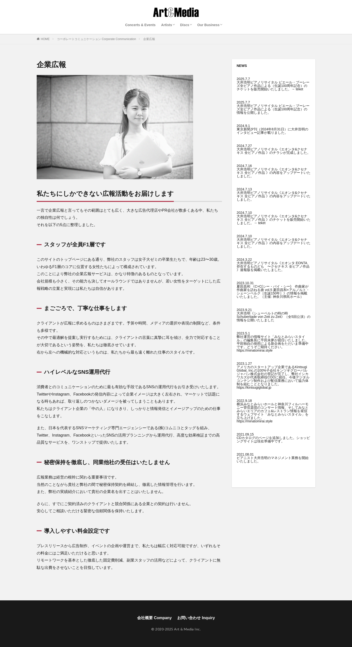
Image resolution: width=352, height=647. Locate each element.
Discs (184, 25)
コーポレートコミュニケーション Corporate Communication (96, 39)
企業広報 (149, 39)
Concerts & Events (140, 25)
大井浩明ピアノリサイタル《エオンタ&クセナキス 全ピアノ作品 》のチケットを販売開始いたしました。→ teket (273, 219)
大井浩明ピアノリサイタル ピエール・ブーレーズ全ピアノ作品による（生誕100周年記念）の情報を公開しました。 (273, 109)
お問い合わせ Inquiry (196, 618)
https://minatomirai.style (255, 350)
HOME (45, 39)
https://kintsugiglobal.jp (254, 387)
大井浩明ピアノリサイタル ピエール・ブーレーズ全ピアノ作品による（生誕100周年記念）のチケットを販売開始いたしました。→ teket (273, 85)
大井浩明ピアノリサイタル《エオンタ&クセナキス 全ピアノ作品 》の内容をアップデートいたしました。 (273, 172)
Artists (166, 25)
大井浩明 (260, 458)
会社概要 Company (154, 618)
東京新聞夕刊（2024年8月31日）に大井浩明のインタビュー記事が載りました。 (272, 131)
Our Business (208, 25)
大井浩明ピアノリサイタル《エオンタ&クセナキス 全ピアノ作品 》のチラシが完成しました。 (273, 151)
